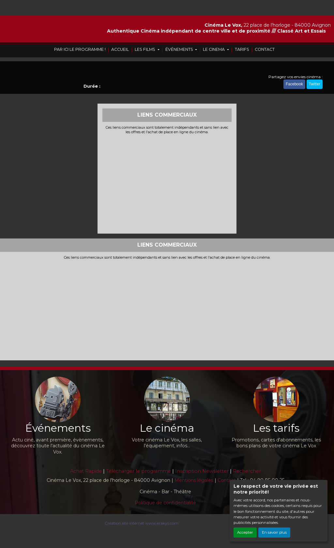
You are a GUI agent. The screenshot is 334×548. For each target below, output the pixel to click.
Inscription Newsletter (202, 471)
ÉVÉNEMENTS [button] (179, 49)
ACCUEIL (120, 49)
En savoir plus (274, 532)
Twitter (314, 84)
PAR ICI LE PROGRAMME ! (80, 49)
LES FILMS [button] (145, 49)
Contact (227, 480)
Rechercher (247, 471)
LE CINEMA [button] (214, 49)
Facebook (294, 84)
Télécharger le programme (138, 471)
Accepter (245, 532)
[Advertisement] (167, 183)
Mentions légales (194, 480)
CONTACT (265, 49)
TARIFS (242, 49)
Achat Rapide (86, 471)
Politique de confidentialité (165, 503)
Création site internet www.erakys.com (141, 523)
